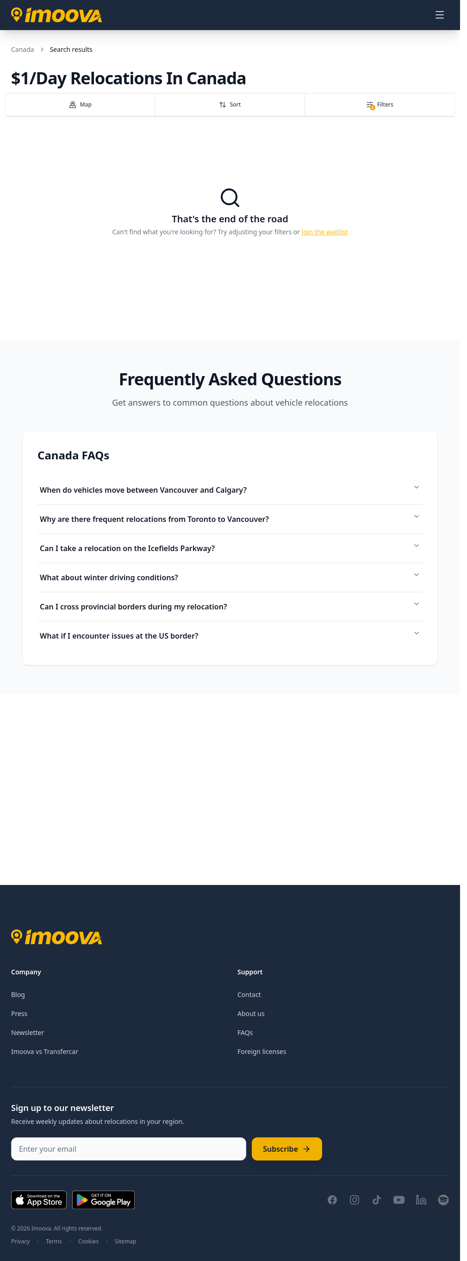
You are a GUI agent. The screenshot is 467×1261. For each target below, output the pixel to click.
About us (251, 1013)
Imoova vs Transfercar (44, 1051)
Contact (249, 994)
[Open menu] (439, 15)
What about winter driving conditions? (230, 577)
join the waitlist (325, 231)
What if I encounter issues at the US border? (230, 635)
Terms (54, 1241)
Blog (18, 994)
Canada (22, 49)
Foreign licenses (261, 1051)
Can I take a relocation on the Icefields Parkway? (230, 547)
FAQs (245, 1032)
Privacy (20, 1241)
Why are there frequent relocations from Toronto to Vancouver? (230, 518)
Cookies (88, 1241)
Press (19, 1013)
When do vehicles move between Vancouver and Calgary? (230, 489)
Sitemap (125, 1241)
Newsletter (27, 1032)
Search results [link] (71, 49)
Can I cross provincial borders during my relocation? (230, 606)
